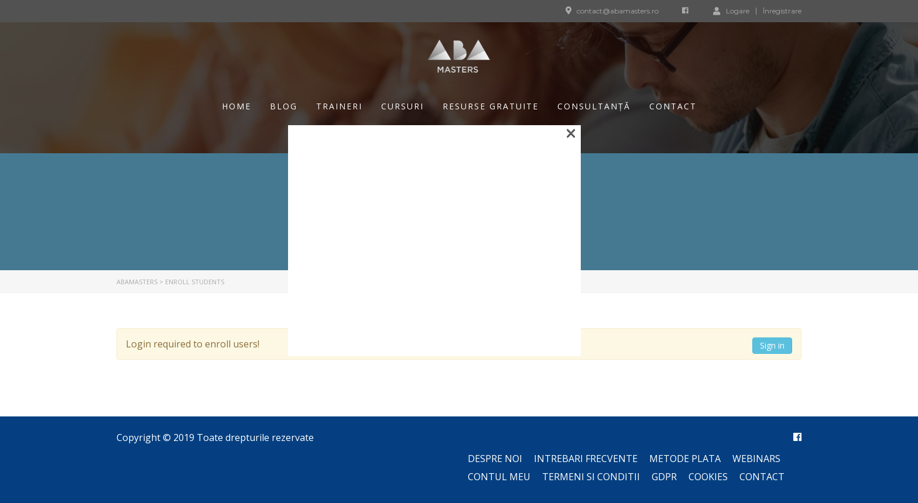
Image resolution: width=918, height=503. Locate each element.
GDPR (664, 476)
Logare (731, 10)
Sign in (772, 345)
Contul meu (499, 476)
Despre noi (495, 458)
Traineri (339, 106)
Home (236, 106)
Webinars (756, 458)
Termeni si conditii (591, 476)
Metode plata (685, 458)
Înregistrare (782, 11)
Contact (673, 106)
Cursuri (402, 106)
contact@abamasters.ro (618, 10)
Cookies (708, 476)
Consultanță (594, 106)
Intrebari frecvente (586, 458)
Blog (283, 106)
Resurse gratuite (491, 106)
